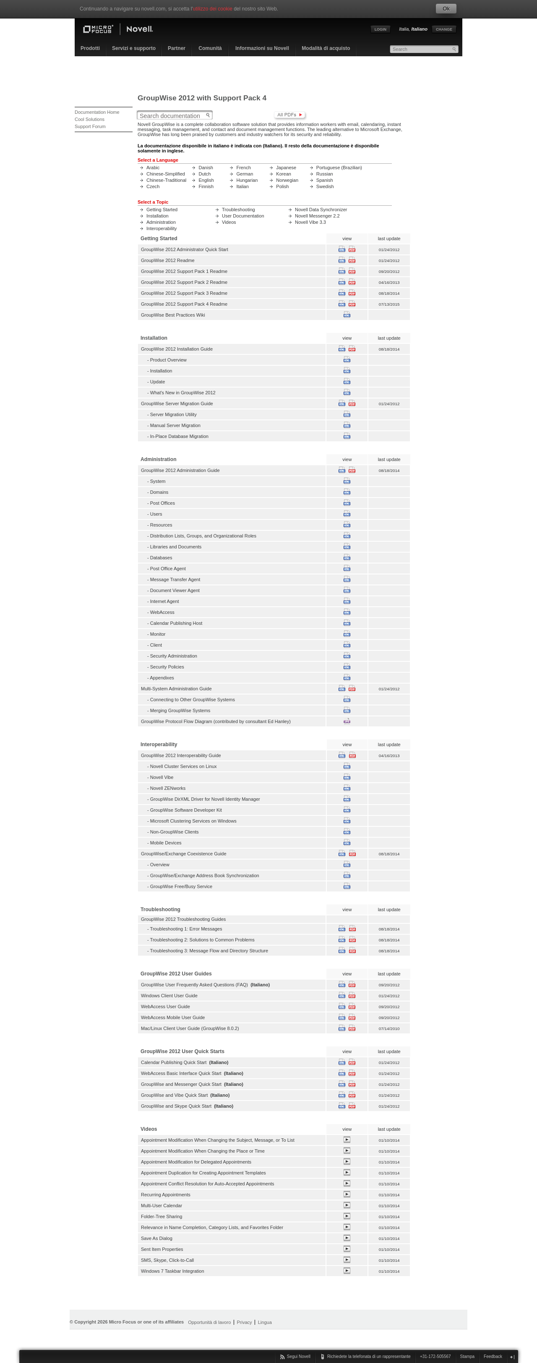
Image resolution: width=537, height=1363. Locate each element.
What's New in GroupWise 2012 (183, 392)
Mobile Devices (166, 842)
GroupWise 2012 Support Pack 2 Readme (184, 282)
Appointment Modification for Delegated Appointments (196, 1161)
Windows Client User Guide (169, 995)
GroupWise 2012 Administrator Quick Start (184, 249)
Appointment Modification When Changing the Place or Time (203, 1150)
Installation (157, 215)
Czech (152, 186)
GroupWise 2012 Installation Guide (177, 348)
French (243, 167)
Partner (176, 48)
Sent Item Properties (162, 1249)
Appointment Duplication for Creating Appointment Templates (203, 1172)
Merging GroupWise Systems (180, 710)
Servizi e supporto (134, 48)
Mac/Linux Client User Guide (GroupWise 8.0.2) (190, 1028)
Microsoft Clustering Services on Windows (193, 820)
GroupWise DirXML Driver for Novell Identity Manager (205, 799)
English (206, 180)
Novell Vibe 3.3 (310, 222)
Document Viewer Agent (175, 590)
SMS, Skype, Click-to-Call (167, 1260)
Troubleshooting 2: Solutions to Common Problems (202, 939)
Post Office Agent (168, 568)
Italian (242, 186)
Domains (159, 492)
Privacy (244, 1322)
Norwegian (287, 180)
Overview (159, 864)
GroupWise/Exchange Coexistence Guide (184, 853)
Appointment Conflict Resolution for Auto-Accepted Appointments (207, 1183)
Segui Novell (298, 1356)
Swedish (325, 186)
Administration (161, 222)
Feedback (493, 1356)
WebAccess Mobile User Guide (173, 1017)
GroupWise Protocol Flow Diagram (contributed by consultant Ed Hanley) (216, 721)
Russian (324, 173)
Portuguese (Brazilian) (339, 167)
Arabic (152, 167)
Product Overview (168, 359)
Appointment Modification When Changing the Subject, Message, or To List (218, 1140)
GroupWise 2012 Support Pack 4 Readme (184, 304)
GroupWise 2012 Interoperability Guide (181, 755)
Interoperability (161, 228)
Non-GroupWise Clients (174, 831)
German (244, 173)
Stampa (467, 1356)
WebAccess (162, 612)
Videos (229, 222)
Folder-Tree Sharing (161, 1216)
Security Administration (173, 655)
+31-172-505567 (435, 1356)
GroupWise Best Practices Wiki (173, 314)
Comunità (210, 48)
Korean (283, 173)
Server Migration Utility (173, 414)
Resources (161, 524)
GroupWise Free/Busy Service (181, 886)
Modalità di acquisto (326, 48)
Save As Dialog (156, 1238)
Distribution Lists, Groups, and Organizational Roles (203, 535)
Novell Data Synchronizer (321, 209)
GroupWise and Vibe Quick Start (174, 1095)
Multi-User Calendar (161, 1205)
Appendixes (162, 677)
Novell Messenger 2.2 (317, 215)
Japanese (286, 167)
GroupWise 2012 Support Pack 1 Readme (184, 271)
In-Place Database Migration (179, 436)
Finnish (206, 186)
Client (156, 644)
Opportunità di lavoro (209, 1322)
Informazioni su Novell (262, 48)
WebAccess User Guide (165, 1006)
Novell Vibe (162, 777)
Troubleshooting (238, 209)
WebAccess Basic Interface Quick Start (181, 1073)
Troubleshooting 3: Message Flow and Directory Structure (209, 950)
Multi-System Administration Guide (176, 688)
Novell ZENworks (168, 788)
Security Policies (167, 666)
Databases (161, 557)
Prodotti (90, 48)
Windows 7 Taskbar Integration (172, 1271)
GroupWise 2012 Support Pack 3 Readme (184, 293)
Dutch (204, 173)
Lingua (265, 1322)
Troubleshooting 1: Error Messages (186, 928)
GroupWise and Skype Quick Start (176, 1106)
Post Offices (162, 503)
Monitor (158, 634)
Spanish (324, 180)
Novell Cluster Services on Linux (183, 766)
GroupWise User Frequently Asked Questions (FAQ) (194, 984)
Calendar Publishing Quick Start (173, 1062)
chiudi (512, 1357)
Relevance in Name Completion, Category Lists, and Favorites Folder (212, 1227)
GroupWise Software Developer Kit (186, 810)
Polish (282, 186)
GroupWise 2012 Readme (168, 260)
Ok (446, 8)
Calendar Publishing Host (176, 623)
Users (156, 513)
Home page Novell (125, 30)
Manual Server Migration (175, 425)
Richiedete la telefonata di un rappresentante (369, 1356)
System (158, 481)
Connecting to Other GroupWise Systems (192, 699)
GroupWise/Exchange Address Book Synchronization (204, 875)
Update (157, 381)
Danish (205, 167)
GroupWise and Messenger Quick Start (181, 1084)
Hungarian (247, 180)
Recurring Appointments (165, 1194)
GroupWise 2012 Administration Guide (180, 470)
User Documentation (243, 215)
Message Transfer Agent (175, 579)
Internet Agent (164, 601)
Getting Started (161, 209)
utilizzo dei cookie (212, 9)
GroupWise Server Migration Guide (177, 403)
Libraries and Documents (176, 546)
